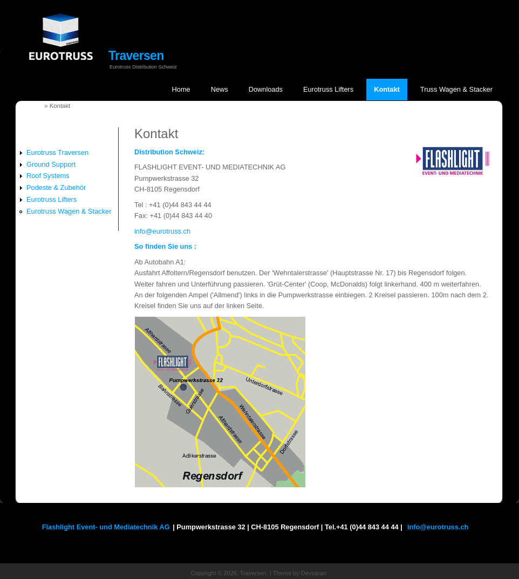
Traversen (136, 56)
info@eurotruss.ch (162, 231)
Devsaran (313, 573)
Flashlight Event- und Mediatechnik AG (106, 527)
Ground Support (51, 164)
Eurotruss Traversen (57, 152)
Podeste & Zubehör (56, 187)
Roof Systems (48, 176)
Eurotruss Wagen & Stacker (68, 211)
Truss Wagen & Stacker (456, 89)
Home (181, 89)
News (219, 89)
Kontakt (387, 89)
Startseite (29, 106)
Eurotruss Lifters (328, 89)
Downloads (266, 89)
